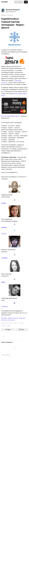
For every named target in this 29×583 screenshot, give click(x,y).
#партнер (22, 318)
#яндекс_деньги (13, 318)
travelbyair (4, 306)
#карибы (4, 318)
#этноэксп (11, 320)
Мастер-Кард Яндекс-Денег (10, 116)
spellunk (3, 233)
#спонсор (4, 320)
